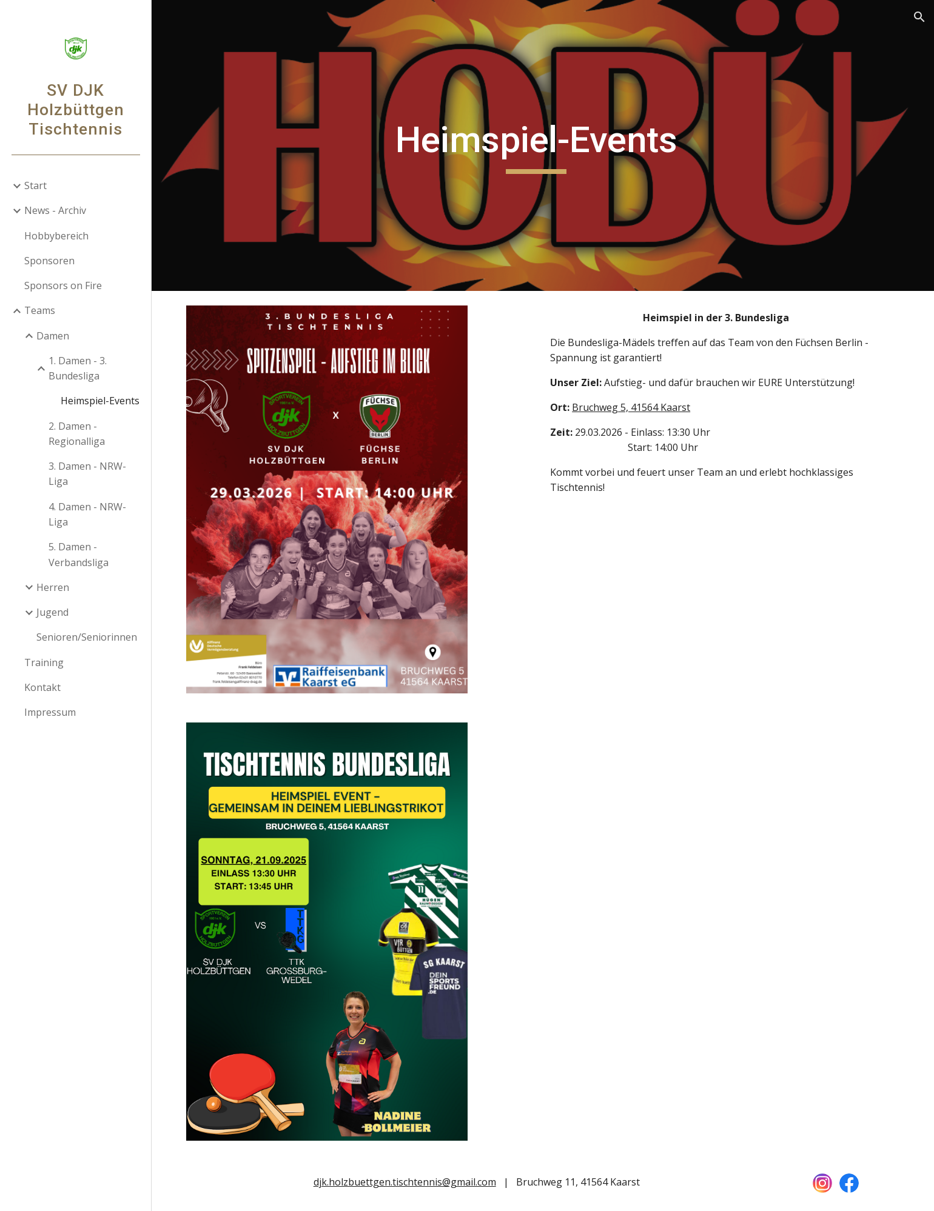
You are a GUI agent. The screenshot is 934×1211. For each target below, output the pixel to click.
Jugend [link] (52, 612)
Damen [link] (52, 335)
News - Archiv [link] (55, 210)
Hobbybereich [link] (56, 235)
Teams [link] (39, 310)
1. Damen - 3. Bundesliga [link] (78, 368)
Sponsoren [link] (49, 260)
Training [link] (44, 662)
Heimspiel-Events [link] (100, 400)
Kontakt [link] (42, 687)
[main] (542, 145)
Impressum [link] (50, 712)
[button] (919, 17)
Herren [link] (52, 587)
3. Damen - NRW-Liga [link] (87, 473)
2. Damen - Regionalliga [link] (77, 433)
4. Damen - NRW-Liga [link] (87, 514)
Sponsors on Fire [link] (63, 285)
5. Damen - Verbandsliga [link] (79, 554)
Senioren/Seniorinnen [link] (86, 637)
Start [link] (35, 185)
